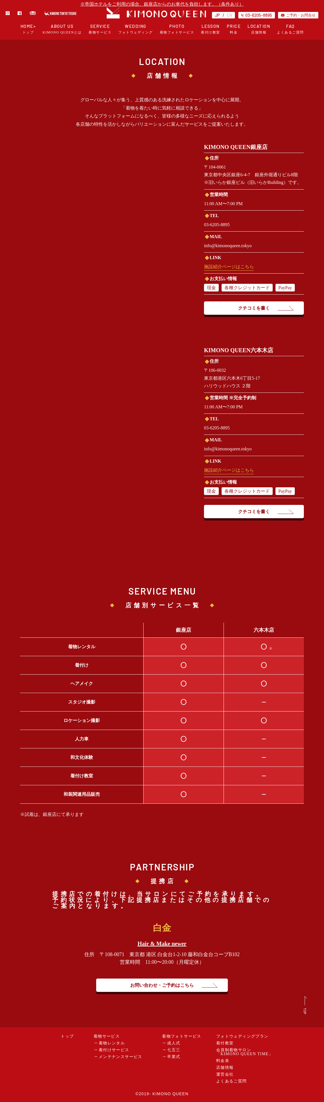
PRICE (234, 29)
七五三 (173, 1050)
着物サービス (107, 1036)
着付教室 (225, 1043)
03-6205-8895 (256, 15)
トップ (67, 1036)
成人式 (173, 1043)
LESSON (210, 29)
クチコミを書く (254, 308)
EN (229, 15)
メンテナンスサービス (120, 1057)
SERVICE (100, 29)
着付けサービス (114, 1050)
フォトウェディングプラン (242, 1036)
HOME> (28, 29)
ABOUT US (62, 29)
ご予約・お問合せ (298, 15)
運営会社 (225, 1074)
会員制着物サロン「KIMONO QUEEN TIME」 (244, 1052)
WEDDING (135, 29)
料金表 (222, 1061)
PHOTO (177, 29)
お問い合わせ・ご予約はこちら (162, 985)
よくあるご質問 (231, 1081)
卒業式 (173, 1057)
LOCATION (258, 29)
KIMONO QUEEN (170, 1093)
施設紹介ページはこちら (229, 266)
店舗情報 (225, 1067)
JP (217, 15)
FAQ (290, 29)
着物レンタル (112, 1043)
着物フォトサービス (181, 1036)
